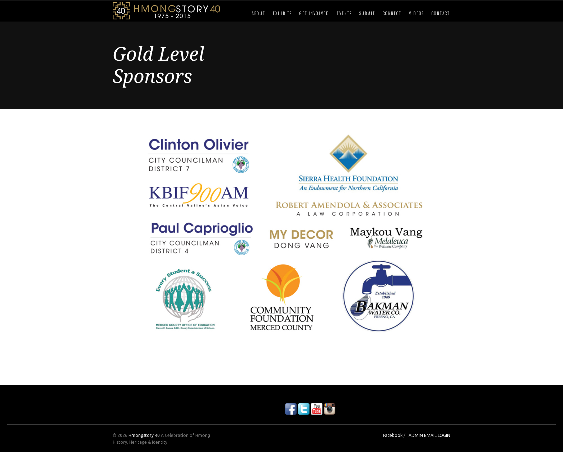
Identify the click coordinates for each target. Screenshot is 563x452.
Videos (416, 13)
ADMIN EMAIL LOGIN (429, 435)
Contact (441, 13)
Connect (392, 13)
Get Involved (314, 13)
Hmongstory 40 (144, 435)
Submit (367, 13)
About (258, 13)
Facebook (393, 435)
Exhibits (282, 13)
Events (344, 13)
